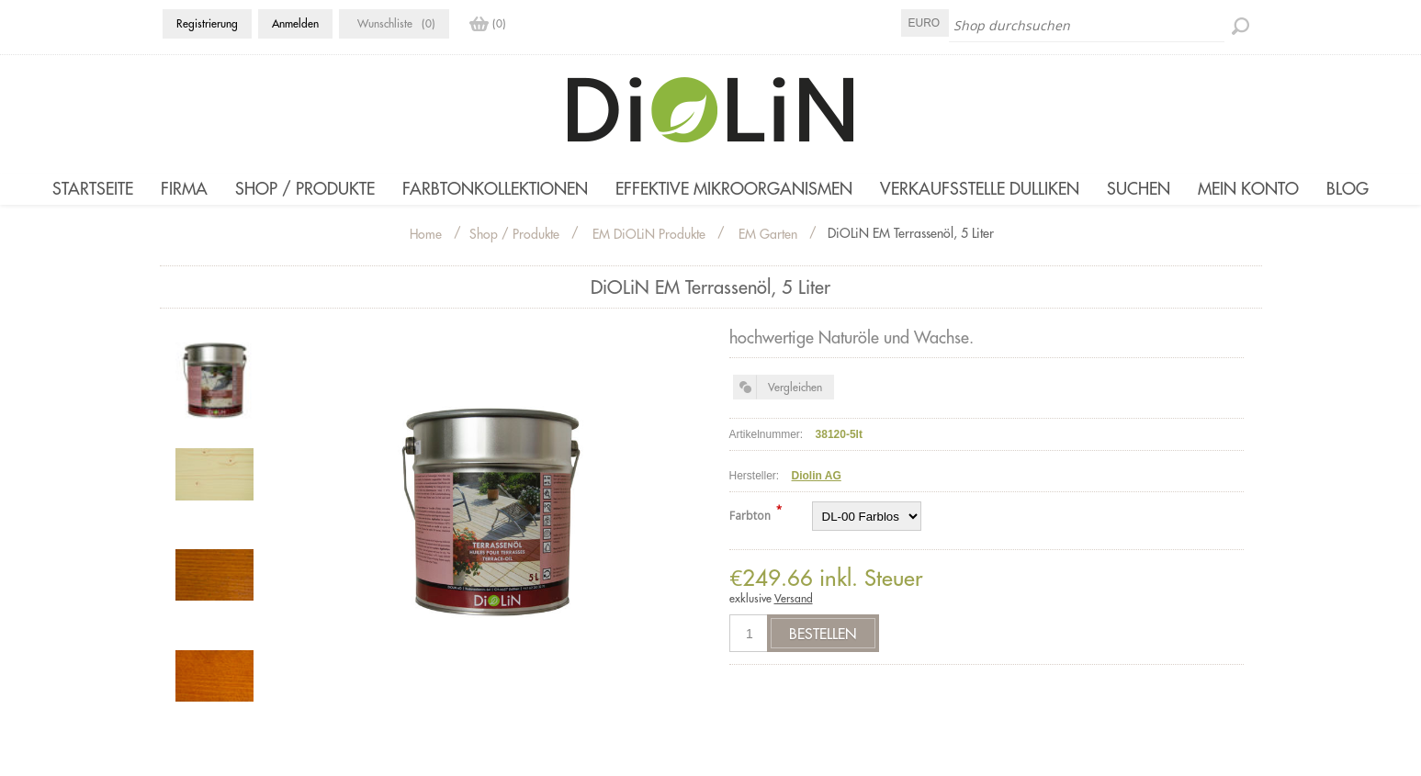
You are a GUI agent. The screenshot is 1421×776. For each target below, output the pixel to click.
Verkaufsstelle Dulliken (979, 188)
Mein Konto (1248, 188)
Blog (1347, 188)
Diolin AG (816, 484)
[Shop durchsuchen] (1086, 25)
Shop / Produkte (305, 188)
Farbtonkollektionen (495, 188)
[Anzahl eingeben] (750, 641)
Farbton (750, 524)
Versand (793, 606)
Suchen (1138, 188)
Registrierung (207, 23)
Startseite (92, 188)
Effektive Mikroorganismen (733, 188)
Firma (184, 188)
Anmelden (295, 23)
